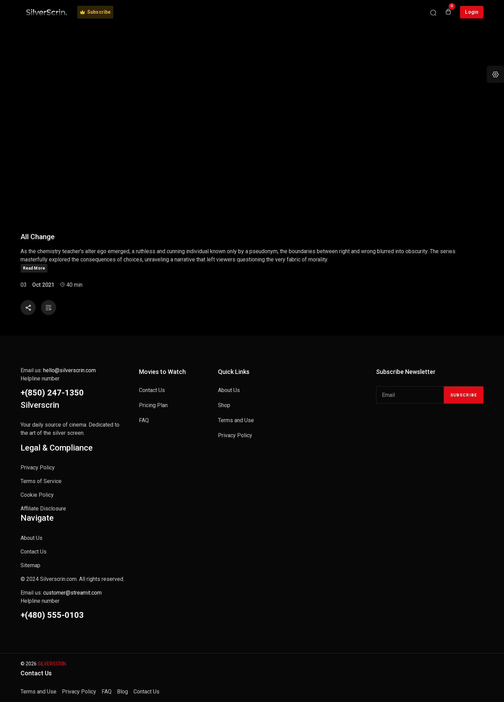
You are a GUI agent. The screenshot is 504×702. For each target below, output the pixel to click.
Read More (34, 268)
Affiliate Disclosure (43, 508)
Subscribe (463, 395)
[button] (495, 74)
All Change (38, 237)
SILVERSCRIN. (52, 663)
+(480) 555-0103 (52, 615)
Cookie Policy (37, 495)
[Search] (433, 12)
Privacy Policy (38, 467)
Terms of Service (41, 481)
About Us (31, 538)
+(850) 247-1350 (52, 393)
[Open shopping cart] (448, 12)
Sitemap (30, 565)
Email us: (58, 370)
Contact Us (34, 551)
